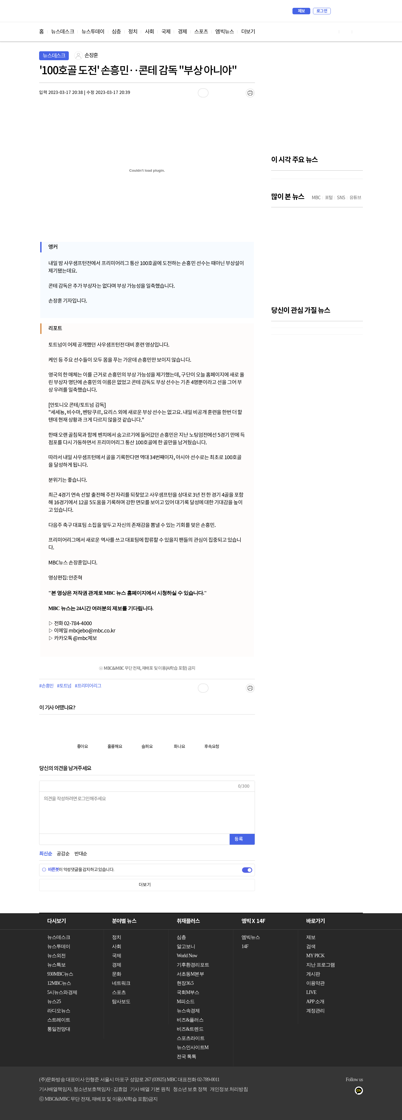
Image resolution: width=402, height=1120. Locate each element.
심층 (116, 32)
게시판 (313, 974)
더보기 (248, 32)
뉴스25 (54, 1001)
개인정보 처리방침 (229, 1089)
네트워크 (121, 983)
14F (244, 946)
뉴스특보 (56, 964)
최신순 (45, 854)
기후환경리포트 (193, 964)
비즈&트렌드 (190, 1029)
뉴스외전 (56, 955)
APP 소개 (315, 1001)
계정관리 (315, 1010)
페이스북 (339, 1092)
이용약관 (315, 983)
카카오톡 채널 (360, 1092)
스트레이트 (58, 1020)
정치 (132, 32)
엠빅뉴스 (224, 32)
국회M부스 (188, 992)
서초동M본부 (190, 974)
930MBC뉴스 (60, 974)
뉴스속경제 (188, 1010)
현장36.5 (185, 983)
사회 (149, 32)
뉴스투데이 (93, 32)
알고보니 (186, 946)
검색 (337, 11)
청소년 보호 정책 (190, 1089)
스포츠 (201, 32)
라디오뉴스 (58, 1010)
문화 (116, 974)
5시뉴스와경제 (62, 992)
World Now (187, 955)
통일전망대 (58, 1029)
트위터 (350, 1092)
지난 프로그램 (320, 964)
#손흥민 (46, 686)
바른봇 (50, 869)
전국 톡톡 (186, 1056)
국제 (166, 32)
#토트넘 (64, 686)
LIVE (311, 992)
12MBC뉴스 (59, 983)
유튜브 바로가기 (333, 31)
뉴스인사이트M (193, 1047)
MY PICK (345, 11)
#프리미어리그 (88, 686)
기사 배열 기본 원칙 (150, 1089)
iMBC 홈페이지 (357, 11)
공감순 (63, 854)
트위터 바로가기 (359, 31)
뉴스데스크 (62, 32)
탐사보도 (121, 1001)
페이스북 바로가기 (346, 31)
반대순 (80, 854)
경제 (182, 32)
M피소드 (186, 1001)
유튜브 (328, 1092)
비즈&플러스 (190, 1020)
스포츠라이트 (191, 1038)
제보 (301, 11)
